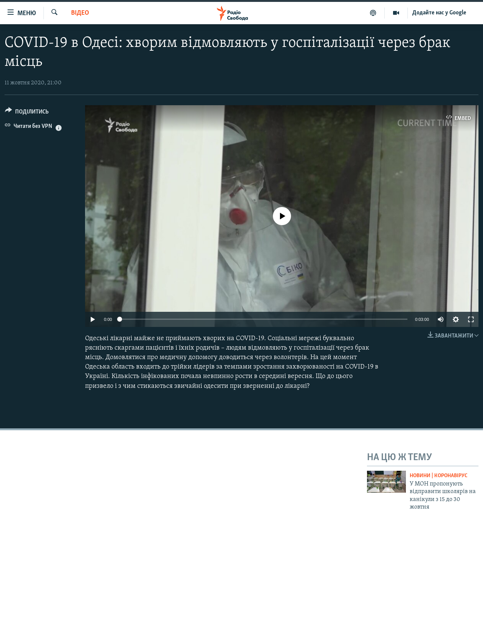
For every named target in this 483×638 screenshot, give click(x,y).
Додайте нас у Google (439, 13)
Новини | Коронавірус (439, 476)
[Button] (27, 113)
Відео (80, 13)
